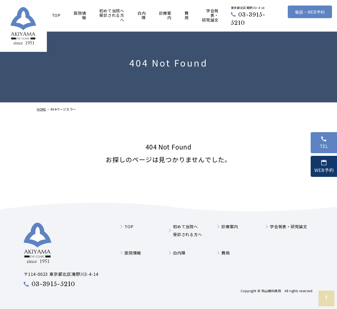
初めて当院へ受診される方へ (111, 15)
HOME (41, 117)
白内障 (141, 15)
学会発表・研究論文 (210, 15)
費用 (187, 15)
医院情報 (80, 15)
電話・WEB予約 (310, 12)
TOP (56, 15)
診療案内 (165, 15)
